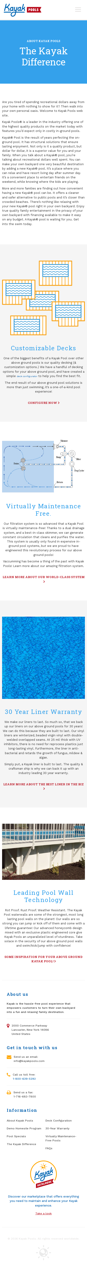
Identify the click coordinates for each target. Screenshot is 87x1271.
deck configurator (27, 376)
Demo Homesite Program (24, 1128)
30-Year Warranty (57, 1128)
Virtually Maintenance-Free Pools (60, 1138)
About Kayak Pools (43, 41)
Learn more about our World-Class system (44, 579)
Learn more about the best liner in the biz (43, 786)
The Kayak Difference (21, 1144)
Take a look (43, 1213)
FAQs (48, 1148)
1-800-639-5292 (24, 1078)
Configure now (43, 403)
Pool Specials (16, 1136)
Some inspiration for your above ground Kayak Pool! (43, 959)
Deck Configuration (58, 1120)
